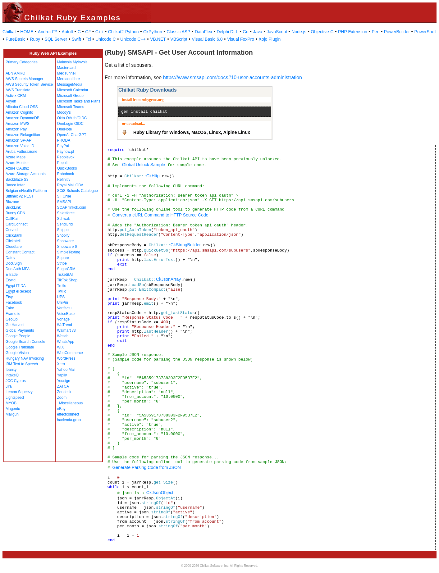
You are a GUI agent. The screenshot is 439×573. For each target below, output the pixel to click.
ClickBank (14, 235)
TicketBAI (65, 274)
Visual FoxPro (240, 39)
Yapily (62, 375)
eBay (61, 409)
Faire (10, 308)
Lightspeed (15, 397)
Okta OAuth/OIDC (72, 118)
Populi (62, 163)
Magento (13, 409)
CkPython (152, 31)
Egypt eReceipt (18, 291)
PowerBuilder (397, 31)
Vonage (63, 319)
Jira (8, 386)
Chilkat (9, 31)
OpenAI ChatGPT (71, 135)
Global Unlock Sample (143, 164)
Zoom (62, 397)
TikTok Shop (67, 280)
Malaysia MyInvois (72, 62)
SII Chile (64, 196)
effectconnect (68, 414)
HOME (26, 31)
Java (257, 31)
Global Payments (20, 330)
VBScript (178, 39)
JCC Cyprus (16, 381)
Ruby (35, 39)
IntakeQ (12, 375)
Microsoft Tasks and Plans (78, 101)
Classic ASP (178, 31)
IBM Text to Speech (22, 364)
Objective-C (322, 31)
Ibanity (11, 369)
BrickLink (13, 207)
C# (88, 31)
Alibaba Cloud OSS (22, 107)
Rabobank (65, 174)
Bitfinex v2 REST (20, 196)
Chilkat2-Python (123, 31)
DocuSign (14, 263)
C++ (99, 31)
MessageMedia (69, 84)
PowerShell (425, 31)
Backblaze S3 (17, 179)
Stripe (62, 263)
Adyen (11, 101)
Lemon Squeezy (19, 392)
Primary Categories (22, 62)
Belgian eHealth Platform (26, 191)
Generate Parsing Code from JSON (146, 467)
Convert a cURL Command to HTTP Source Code (160, 214)
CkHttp (153, 175)
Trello (61, 286)
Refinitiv (64, 179)
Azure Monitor (17, 163)
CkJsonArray (168, 279)
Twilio (61, 291)
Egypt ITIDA (16, 286)
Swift (76, 39)
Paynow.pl (65, 151)
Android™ (47, 31)
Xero (61, 364)
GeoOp (12, 319)
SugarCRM (66, 269)
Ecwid (11, 280)
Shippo (63, 230)
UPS (61, 297)
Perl (375, 31)
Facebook (14, 302)
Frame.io (13, 314)
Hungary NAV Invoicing (25, 358)
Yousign (63, 381)
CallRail (12, 218)
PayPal (63, 146)
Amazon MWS (18, 123)
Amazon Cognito (19, 112)
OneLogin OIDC (70, 123)
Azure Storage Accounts (26, 174)
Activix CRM (16, 95)
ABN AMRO (15, 73)
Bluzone (12, 202)
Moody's (64, 112)
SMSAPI (64, 202)
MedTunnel (66, 73)
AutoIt (67, 31)
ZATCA (63, 386)
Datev (10, 258)
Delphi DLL (227, 31)
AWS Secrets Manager (24, 79)
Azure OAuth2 (17, 168)
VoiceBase (66, 314)
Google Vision (17, 353)
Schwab (64, 218)
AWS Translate (18, 90)
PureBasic (15, 39)
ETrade (12, 274)
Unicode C (105, 39)
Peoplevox (66, 157)
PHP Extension (352, 31)
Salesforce (66, 213)
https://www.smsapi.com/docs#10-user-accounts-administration (232, 77)
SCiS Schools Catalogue (77, 191)
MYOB (11, 403)
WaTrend (64, 325)
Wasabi (63, 336)
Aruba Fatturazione (21, 151)
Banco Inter (15, 185)
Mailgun (12, 414)
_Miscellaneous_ (71, 403)
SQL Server (56, 39)
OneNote (64, 129)
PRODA (64, 140)
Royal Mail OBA (70, 185)
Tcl (88, 39)
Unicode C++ (133, 39)
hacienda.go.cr (69, 420)
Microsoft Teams (70, 107)
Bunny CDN (15, 213)
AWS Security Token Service (29, 84)
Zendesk (64, 392)
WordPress (66, 358)
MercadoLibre (68, 79)
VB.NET (158, 39)
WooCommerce (70, 353)
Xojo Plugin (270, 39)
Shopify (63, 235)
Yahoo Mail (66, 369)
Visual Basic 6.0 (207, 39)
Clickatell (13, 241)
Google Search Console (25, 341)
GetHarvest (15, 325)
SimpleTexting (68, 252)
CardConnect (17, 224)
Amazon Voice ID (20, 146)
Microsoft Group (70, 95)
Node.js (298, 31)
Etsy (9, 297)
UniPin (62, 302)
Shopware (65, 241)
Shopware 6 (67, 246)
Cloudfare (14, 246)
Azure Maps (15, 157)
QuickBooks (67, 168)
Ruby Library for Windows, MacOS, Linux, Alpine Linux (191, 132)
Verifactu (64, 308)
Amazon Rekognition (23, 135)
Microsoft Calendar (73, 90)
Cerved (12, 230)
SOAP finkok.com (71, 207)
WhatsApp (65, 341)
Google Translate (20, 347)
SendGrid (65, 224)
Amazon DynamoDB (22, 118)
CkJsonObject (159, 492)
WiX (60, 347)
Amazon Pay (16, 129)
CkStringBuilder (186, 244)
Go (246, 31)
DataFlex (203, 31)
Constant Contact (20, 252)
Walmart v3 (66, 330)
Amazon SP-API (19, 140)
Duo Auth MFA (18, 269)
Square (63, 258)
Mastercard (66, 68)
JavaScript (277, 31)
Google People (18, 336)
